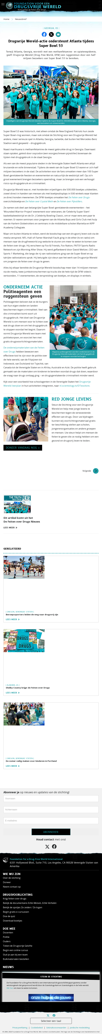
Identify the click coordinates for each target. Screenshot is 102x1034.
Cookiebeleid (37, 1023)
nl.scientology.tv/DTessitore (74, 385)
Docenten (8, 932)
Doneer (7, 882)
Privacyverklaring (19, 1023)
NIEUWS (8, 967)
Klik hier (10, 988)
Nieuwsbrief (20, 19)
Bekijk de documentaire (29, 903)
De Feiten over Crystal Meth (39, 201)
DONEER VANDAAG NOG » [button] (23, 447)
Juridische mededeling (80, 1023)
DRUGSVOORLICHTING (18, 894)
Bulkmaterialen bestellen (16, 959)
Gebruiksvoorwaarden (56, 1023)
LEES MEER (10, 527)
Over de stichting (12, 877)
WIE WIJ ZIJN (12, 874)
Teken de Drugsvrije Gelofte (17, 945)
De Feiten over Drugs (78, 197)
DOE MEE (9, 928)
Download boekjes (12, 920)
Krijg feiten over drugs (14, 898)
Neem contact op (12, 886)
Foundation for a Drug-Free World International (29, 859)
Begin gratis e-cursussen (16, 911)
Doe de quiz (9, 916)
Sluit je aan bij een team (15, 954)
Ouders (7, 941)
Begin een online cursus (15, 950)
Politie (6, 936)
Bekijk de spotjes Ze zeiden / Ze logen (22, 907)
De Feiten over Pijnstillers (69, 201)
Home (6, 19)
